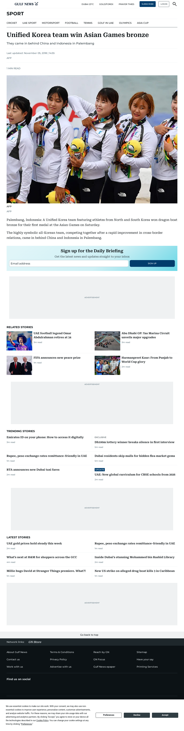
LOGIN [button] (164, 4)
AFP (9, 58)
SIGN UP (152, 263)
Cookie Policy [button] (42, 720)
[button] (9, 4)
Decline (136, 715)
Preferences (108, 715)
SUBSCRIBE (148, 4)
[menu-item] (12, 23)
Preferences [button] (26, 724)
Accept (165, 715)
